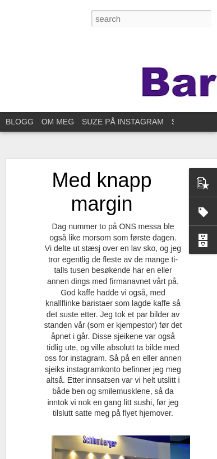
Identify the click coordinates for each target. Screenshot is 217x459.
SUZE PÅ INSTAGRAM (123, 121)
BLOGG (20, 121)
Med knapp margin (101, 192)
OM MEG (57, 121)
